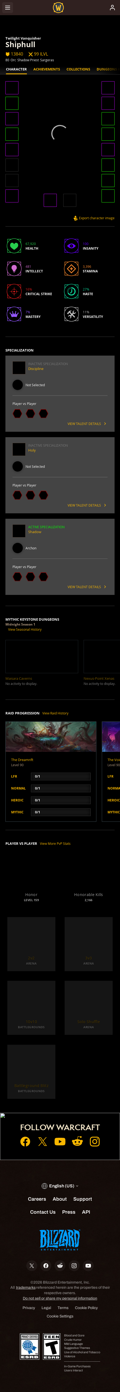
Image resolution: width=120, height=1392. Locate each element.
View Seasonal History (25, 629)
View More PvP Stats (55, 843)
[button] (11, 88)
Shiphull (20, 44)
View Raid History (55, 713)
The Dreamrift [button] (22, 759)
